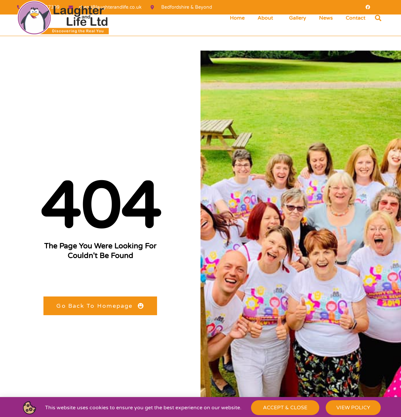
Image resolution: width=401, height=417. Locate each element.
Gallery (297, 18)
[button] (378, 18)
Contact (355, 18)
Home (237, 18)
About (266, 18)
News (326, 18)
